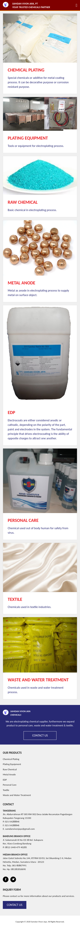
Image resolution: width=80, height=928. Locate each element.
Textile (6, 790)
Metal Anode (9, 774)
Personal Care (9, 784)
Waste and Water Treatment (17, 795)
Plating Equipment (12, 764)
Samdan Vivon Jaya (39, 921)
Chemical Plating (11, 759)
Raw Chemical (10, 769)
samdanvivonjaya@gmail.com (20, 828)
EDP (5, 779)
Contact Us (40, 735)
